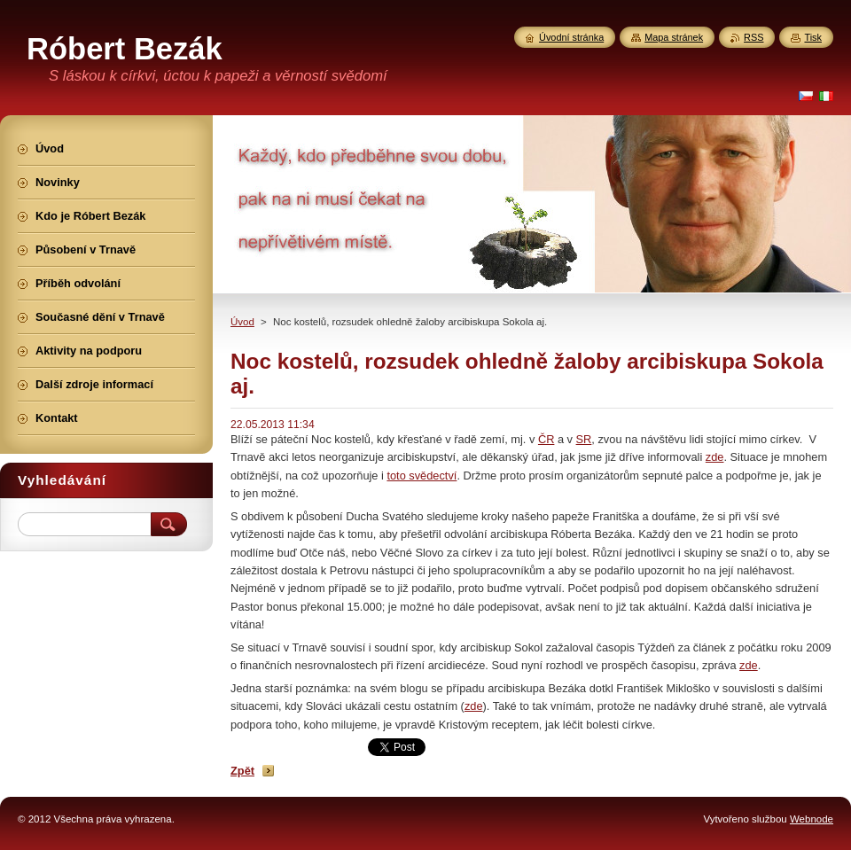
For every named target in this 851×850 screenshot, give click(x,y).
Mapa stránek (673, 37)
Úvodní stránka (571, 37)
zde (715, 457)
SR (584, 439)
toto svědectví (421, 475)
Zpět (242, 770)
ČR (546, 439)
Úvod (242, 321)
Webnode (811, 819)
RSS (753, 37)
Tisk (813, 37)
